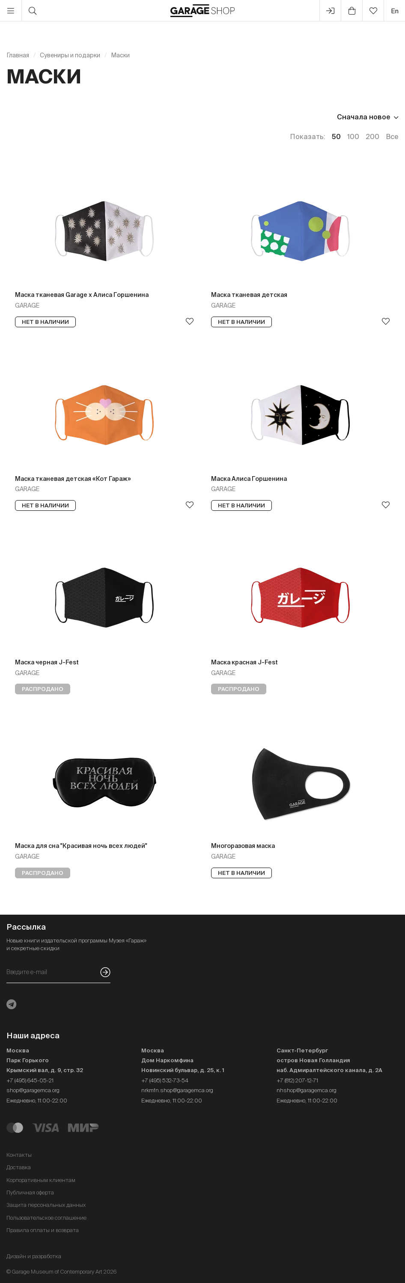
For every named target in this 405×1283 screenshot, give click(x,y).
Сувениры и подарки (70, 55)
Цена (15, 117)
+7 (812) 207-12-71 (297, 1080)
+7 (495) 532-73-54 (164, 1080)
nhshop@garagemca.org (307, 1090)
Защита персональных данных (46, 1205)
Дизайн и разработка (33, 1256)
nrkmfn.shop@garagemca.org (177, 1090)
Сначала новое (363, 117)
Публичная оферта (30, 1192)
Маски (120, 55)
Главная (17, 55)
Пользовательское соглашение (46, 1218)
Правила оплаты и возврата (42, 1230)
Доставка (18, 1167)
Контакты (19, 1155)
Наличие (59, 117)
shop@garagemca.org (33, 1090)
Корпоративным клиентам (40, 1180)
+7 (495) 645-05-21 (30, 1080)
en (395, 11)
